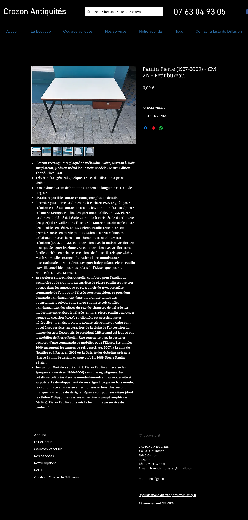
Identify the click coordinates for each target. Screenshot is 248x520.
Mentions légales (151, 479)
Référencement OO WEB (157, 503)
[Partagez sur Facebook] (145, 128)
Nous (38, 470)
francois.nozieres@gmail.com (171, 468)
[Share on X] (169, 128)
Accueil (40, 435)
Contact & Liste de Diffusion (56, 477)
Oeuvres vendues (48, 449)
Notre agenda (45, 463)
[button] (41, 31)
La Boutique (43, 442)
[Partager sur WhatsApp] (161, 128)
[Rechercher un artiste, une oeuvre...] (123, 11)
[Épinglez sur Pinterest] (153, 128)
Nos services (44, 456)
